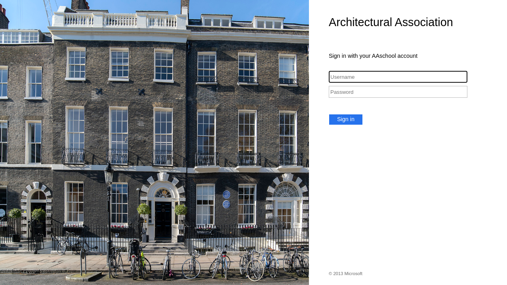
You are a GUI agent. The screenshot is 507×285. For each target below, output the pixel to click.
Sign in (346, 119)
